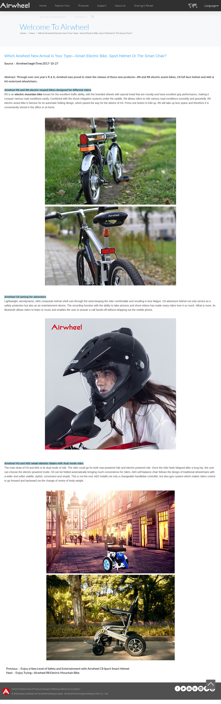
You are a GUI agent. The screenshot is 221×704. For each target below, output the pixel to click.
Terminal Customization (52, 16)
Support (101, 5)
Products (83, 5)
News (32, 33)
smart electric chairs (44, 463)
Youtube (189, 688)
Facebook (177, 688)
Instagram (201, 688)
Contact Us (81, 16)
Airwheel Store (195, 688)
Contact (75, 688)
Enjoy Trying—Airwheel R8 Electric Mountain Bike (47, 672)
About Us (65, 688)
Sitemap (56, 688)
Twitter (183, 688)
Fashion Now (25, 688)
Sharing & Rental (143, 5)
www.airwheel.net (28, 693)
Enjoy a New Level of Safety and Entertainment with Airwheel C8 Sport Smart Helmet (75, 668)
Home (42, 5)
